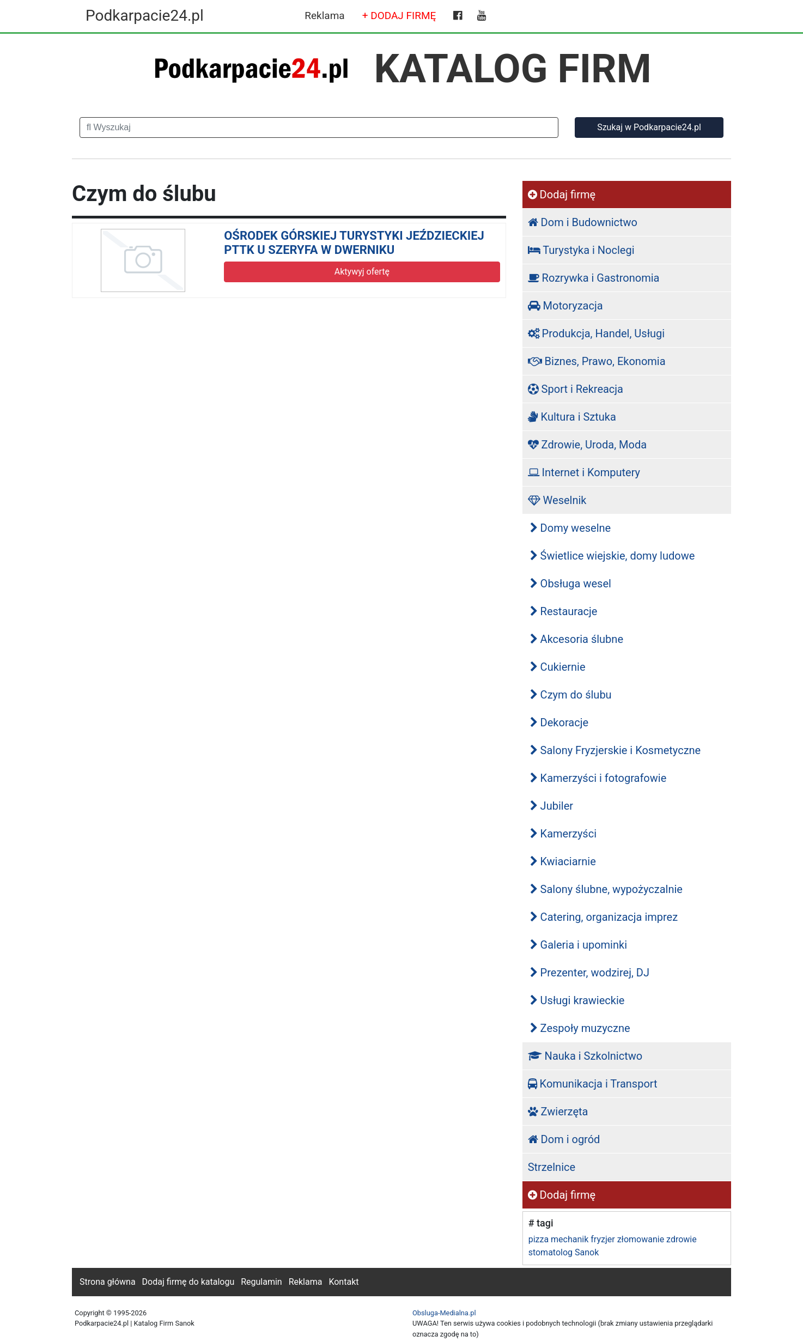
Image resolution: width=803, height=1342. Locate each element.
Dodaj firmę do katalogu (188, 1282)
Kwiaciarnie (563, 861)
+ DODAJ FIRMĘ (399, 15)
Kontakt (343, 1282)
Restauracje (564, 611)
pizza (538, 1239)
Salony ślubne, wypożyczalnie (606, 889)
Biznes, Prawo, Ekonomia (597, 361)
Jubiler (551, 805)
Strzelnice (551, 1167)
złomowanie (640, 1239)
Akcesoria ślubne (576, 639)
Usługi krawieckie (577, 1000)
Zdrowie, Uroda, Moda (587, 444)
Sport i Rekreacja (575, 389)
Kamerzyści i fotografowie (598, 778)
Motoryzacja (565, 305)
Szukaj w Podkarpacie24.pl (649, 127)
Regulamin (261, 1282)
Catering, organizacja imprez (604, 917)
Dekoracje (559, 722)
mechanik (569, 1239)
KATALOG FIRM (513, 68)
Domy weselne (570, 528)
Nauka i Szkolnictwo (585, 1055)
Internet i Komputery (584, 472)
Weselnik (557, 500)
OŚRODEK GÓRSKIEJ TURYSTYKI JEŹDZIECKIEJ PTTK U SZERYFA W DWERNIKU (354, 243)
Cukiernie (558, 666)
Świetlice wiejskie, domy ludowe (612, 555)
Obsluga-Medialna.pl (444, 1313)
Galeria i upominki (578, 944)
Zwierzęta (558, 1111)
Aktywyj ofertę (362, 271)
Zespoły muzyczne (580, 1028)
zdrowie (681, 1239)
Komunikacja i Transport (593, 1083)
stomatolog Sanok (563, 1252)
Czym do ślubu (571, 694)
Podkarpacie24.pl (145, 16)
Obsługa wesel (570, 583)
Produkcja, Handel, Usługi (596, 333)
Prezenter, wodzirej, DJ (589, 972)
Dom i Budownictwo (582, 222)
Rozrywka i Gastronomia (594, 277)
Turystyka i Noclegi (581, 250)
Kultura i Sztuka (572, 416)
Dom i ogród (564, 1139)
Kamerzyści (563, 833)
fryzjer (603, 1239)
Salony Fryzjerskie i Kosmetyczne (615, 750)
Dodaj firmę (561, 194)
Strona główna (108, 1282)
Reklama (324, 15)
